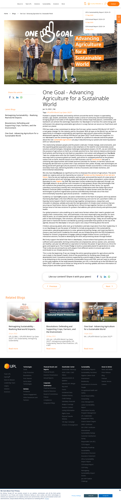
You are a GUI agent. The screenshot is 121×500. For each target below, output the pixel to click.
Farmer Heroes (106, 381)
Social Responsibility (87, 396)
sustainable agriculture (62, 140)
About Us (20, 4)
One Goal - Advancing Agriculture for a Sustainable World (36, 13)
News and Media (107, 369)
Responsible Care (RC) (88, 442)
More (63, 4)
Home (6, 13)
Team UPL (29, 4)
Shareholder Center (68, 367)
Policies (46, 397)
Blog (103, 375)
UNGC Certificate (86, 424)
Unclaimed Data (67, 393)
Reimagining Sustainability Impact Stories (88, 473)
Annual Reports (49, 378)
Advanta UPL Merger (68, 384)
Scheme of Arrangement (70, 425)
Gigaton (59, 181)
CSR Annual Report (87, 465)
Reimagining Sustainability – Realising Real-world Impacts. (21, 116)
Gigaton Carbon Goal (88, 375)
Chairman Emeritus (50, 388)
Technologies (27, 367)
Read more (13, 348)
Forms (64, 390)
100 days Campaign (68, 422)
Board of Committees (51, 394)
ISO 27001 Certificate (88, 427)
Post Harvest (27, 378)
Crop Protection (28, 372)
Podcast (104, 378)
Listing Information (68, 410)
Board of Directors (50, 391)
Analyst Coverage (67, 404)
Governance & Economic (89, 384)
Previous (52, 286)
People (83, 387)
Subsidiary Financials (68, 401)
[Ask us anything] (119, 17)
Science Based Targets (88, 421)
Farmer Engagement (30, 394)
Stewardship (85, 399)
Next (109, 286)
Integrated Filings (49, 403)
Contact (113, 4)
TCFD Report (85, 445)
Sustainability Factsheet (89, 372)
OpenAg (7, 377)
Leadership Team (9, 383)
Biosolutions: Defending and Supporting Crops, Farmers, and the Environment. (20, 125)
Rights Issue (66, 413)
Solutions (37, 4)
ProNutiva (26, 392)
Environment (85, 378)
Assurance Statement (88, 456)
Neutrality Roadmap (87, 447)
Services (26, 389)
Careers (104, 384)
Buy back (65, 387)
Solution (6, 389)
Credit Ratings (66, 398)
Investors (56, 4)
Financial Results (49, 372)
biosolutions (96, 159)
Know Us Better (107, 367)
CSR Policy (84, 468)
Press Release (106, 372)
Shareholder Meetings (69, 369)
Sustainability (47, 4)
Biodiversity (85, 381)
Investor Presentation (51, 375)
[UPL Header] (7, 4)
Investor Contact (67, 407)
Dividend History (67, 395)
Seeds (25, 369)
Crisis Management (87, 402)
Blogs (14, 13)
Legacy (6, 386)
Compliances (48, 400)
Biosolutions (27, 375)
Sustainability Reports (88, 369)
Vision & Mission (9, 380)
